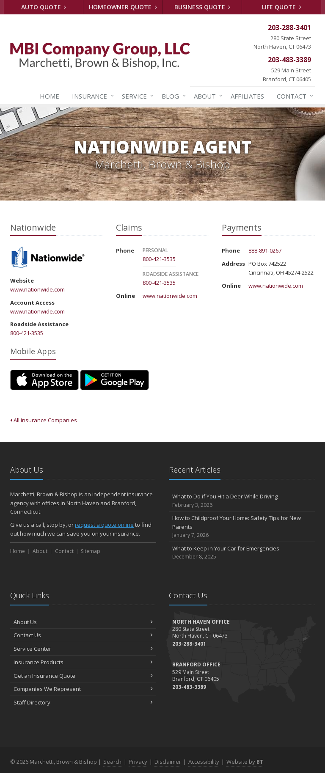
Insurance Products (83, 662)
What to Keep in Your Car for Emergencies (241, 553)
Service (136, 96)
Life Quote (281, 7)
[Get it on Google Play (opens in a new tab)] (114, 380)
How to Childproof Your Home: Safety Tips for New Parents (241, 526)
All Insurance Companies (43, 420)
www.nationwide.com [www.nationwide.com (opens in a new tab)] (37, 289)
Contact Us (83, 635)
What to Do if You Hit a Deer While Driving (241, 500)
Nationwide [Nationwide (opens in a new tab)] (48, 258)
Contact (293, 96)
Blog (172, 96)
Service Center (83, 648)
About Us (83, 622)
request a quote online (104, 524)
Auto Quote (43, 7)
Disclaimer (167, 761)
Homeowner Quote (123, 7)
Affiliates (247, 96)
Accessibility (203, 761)
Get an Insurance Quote (83, 675)
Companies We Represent (83, 689)
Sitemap (90, 551)
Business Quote (202, 7)
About (206, 96)
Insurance (91, 96)
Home (49, 96)
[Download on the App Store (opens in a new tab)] (44, 380)
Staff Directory (83, 702)
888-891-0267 (264, 250)
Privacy (138, 761)
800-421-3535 (26, 333)
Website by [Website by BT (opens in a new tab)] (244, 761)
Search (112, 761)
